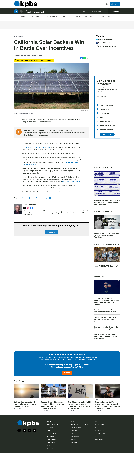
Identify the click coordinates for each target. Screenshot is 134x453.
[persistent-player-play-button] (16, 12)
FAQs (72, 433)
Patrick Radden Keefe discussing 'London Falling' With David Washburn (106, 235)
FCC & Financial (51, 433)
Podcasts (77, 17)
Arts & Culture (53, 17)
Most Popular (101, 277)
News (23, 17)
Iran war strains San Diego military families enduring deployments (107, 328)
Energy (45, 198)
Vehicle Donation (99, 439)
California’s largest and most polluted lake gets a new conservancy (25, 404)
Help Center (74, 442)
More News (19, 381)
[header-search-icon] (107, 4)
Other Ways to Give (100, 433)
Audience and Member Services (79, 424)
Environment (18, 36)
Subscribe (107, 134)
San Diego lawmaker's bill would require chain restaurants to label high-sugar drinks (79, 405)
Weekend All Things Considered (34, 13)
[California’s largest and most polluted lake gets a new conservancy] (26, 391)
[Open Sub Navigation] (26, 17)
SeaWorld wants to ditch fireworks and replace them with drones (106, 311)
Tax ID (96, 436)
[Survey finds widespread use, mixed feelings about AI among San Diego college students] (53, 391)
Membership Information (101, 430)
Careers (49, 430)
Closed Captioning (76, 427)
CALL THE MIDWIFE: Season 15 (106, 266)
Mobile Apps (50, 436)
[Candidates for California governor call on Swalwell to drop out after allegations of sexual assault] (107, 391)
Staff (48, 445)
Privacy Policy (51, 442)
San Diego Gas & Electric (71, 181)
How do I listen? (75, 436)
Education (44, 400)
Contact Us (74, 430)
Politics (97, 400)
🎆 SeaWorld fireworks (103, 43)
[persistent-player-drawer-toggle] (114, 12)
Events (101, 17)
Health (70, 400)
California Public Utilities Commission (37, 147)
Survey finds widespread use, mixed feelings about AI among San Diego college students (52, 405)
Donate (67, 373)
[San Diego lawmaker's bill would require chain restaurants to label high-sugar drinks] (80, 391)
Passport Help (74, 439)
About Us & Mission (52, 424)
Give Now (114, 4)
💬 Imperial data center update (106, 46)
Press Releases (51, 439)
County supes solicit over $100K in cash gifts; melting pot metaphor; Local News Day (107, 202)
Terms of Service (51, 449)
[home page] (25, 4)
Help (109, 17)
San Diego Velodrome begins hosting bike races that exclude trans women (105, 336)
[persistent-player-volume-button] (21, 12)
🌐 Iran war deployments (104, 39)
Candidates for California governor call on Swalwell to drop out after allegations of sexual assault (107, 405)
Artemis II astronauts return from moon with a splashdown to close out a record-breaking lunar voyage (106, 301)
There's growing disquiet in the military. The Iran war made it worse (105, 319)
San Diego (36, 198)
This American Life (98, 12)
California (55, 198)
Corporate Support (99, 424)
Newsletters (50, 427)
